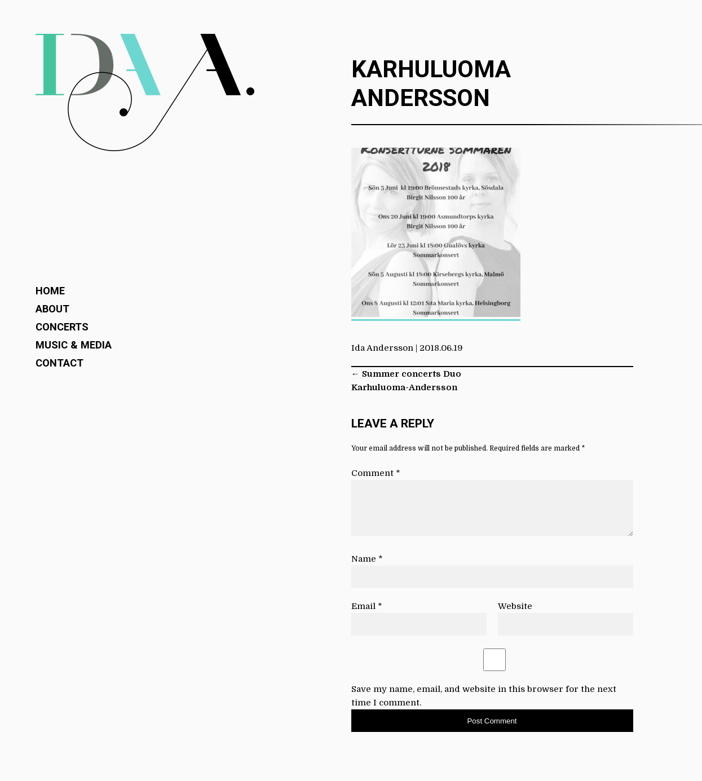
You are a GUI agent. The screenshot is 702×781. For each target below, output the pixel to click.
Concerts (62, 327)
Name (367, 559)
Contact (59, 363)
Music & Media (74, 345)
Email (366, 606)
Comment (375, 473)
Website (515, 606)
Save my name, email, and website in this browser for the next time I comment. (483, 696)
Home (50, 291)
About (52, 309)
